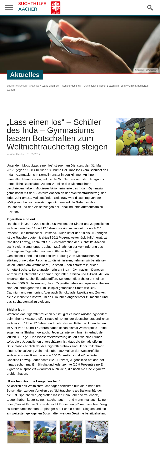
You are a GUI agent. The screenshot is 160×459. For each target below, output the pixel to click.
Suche (150, 7)
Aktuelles (34, 85)
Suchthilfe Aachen (17, 85)
